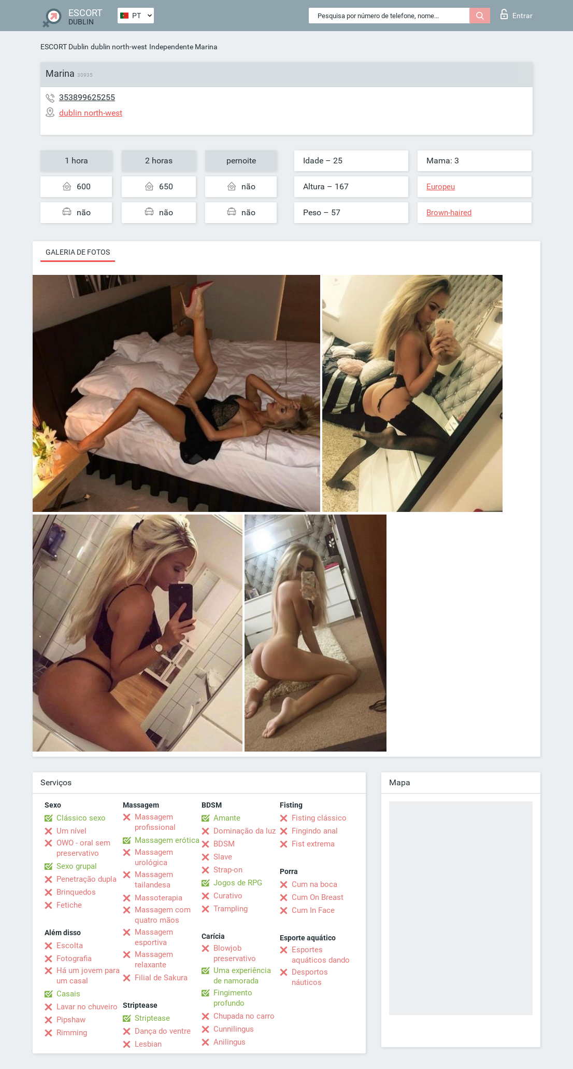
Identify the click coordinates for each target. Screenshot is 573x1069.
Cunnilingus (233, 1029)
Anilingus (229, 1042)
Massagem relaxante (154, 959)
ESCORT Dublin (64, 47)
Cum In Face (313, 910)
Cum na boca (314, 884)
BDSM (224, 844)
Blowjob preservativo (234, 953)
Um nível (71, 831)
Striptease (152, 1018)
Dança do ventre (163, 1031)
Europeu (440, 186)
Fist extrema (313, 844)
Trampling (230, 908)
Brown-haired (448, 212)
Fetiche (69, 905)
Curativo (227, 895)
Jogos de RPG (237, 882)
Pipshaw (70, 1019)
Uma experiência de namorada (242, 975)
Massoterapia (158, 898)
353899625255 (87, 97)
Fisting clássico (319, 818)
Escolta (69, 945)
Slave (222, 857)
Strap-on (227, 869)
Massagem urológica (154, 857)
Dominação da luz (244, 831)
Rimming (71, 1032)
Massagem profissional (155, 822)
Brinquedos (76, 892)
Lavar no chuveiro (87, 1006)
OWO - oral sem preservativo (83, 848)
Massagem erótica (167, 840)
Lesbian (148, 1044)
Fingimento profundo (232, 998)
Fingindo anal (315, 831)
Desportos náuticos (310, 977)
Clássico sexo (81, 818)
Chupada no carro (244, 1016)
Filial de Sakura (161, 977)
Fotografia (74, 958)
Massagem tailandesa (154, 880)
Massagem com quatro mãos (163, 915)
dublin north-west (119, 47)
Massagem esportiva (154, 937)
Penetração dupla (86, 879)
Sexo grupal (76, 866)
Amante (226, 818)
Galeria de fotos (78, 252)
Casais (68, 993)
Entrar (516, 14)
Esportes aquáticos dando (321, 955)
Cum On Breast (317, 897)
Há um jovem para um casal (88, 975)
